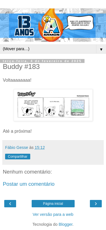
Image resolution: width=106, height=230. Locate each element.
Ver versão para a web (53, 214)
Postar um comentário (29, 184)
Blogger (66, 224)
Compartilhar (17, 157)
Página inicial (53, 204)
